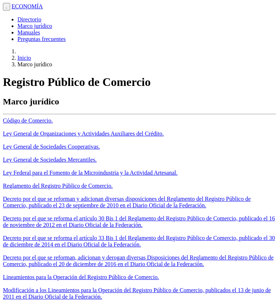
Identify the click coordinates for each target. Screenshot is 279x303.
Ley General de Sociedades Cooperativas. (51, 147)
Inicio (24, 58)
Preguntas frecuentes (41, 39)
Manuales (28, 32)
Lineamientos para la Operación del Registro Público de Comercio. (81, 277)
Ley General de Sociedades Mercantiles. (50, 160)
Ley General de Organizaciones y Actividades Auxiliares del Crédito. (83, 133)
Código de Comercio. (28, 120)
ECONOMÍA (27, 6)
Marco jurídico (34, 26)
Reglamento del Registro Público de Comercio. (58, 186)
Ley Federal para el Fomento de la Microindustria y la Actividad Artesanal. (90, 173)
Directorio (29, 19)
